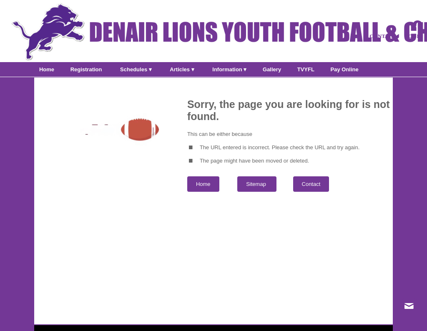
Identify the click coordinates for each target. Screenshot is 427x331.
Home (203, 184)
